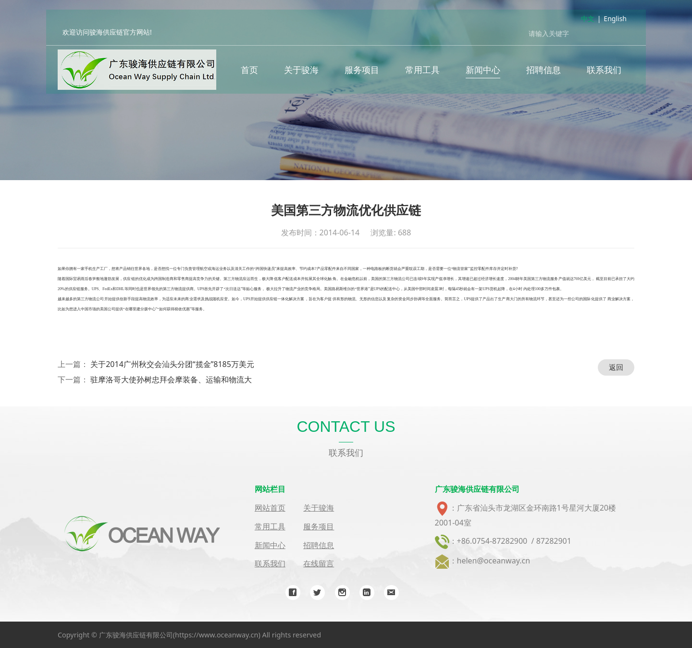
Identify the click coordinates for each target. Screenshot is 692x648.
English (615, 20)
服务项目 (362, 72)
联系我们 (604, 72)
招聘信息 (543, 72)
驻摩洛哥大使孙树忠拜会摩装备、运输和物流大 (171, 379)
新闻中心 (483, 72)
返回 (616, 367)
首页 (249, 72)
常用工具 (422, 72)
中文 (587, 20)
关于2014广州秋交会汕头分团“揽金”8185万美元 (172, 364)
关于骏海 (301, 72)
